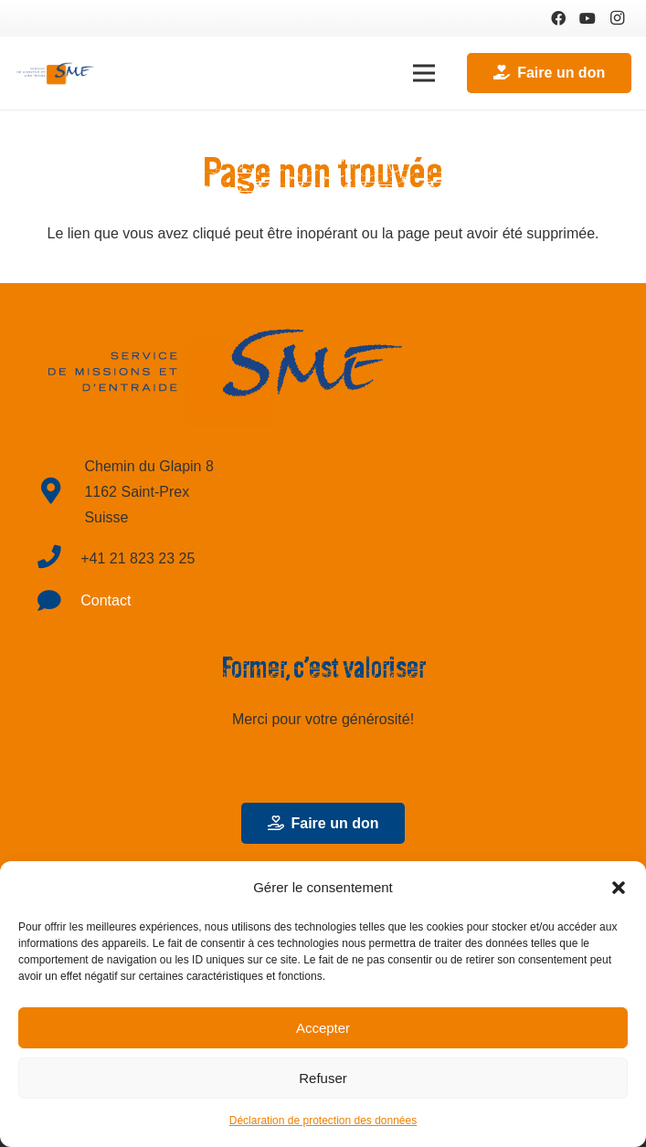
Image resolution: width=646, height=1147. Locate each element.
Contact (105, 600)
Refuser (323, 1078)
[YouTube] (587, 18)
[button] (618, 888)
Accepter (323, 1028)
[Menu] (424, 73)
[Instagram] (616, 18)
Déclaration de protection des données (323, 1120)
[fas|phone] (58, 559)
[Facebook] (558, 18)
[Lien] (55, 73)
